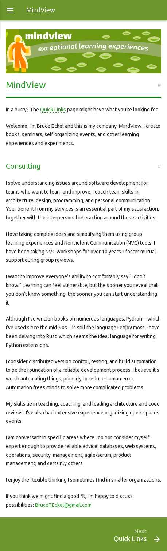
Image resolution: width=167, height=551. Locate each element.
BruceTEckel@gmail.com (63, 505)
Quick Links (53, 109)
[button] (10, 10)
